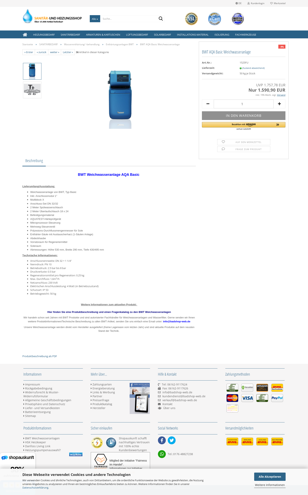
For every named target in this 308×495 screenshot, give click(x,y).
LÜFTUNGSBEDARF (137, 34)
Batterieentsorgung (37, 412)
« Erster (28, 52)
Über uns (169, 408)
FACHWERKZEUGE (245, 34)
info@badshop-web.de (177, 392)
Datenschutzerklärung (35, 487)
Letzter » (68, 52)
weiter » (54, 52)
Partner (96, 396)
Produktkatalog (101, 404)
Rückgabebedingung (37, 388)
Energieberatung (103, 388)
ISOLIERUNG (221, 34)
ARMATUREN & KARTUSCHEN (103, 34)
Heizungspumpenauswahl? (42, 450)
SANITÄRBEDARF (70, 34)
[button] (243, 126)
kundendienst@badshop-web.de (183, 396)
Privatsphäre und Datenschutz (44, 404)
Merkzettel (278, 3)
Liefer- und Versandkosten (41, 408)
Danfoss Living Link (36, 446)
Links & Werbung (103, 392)
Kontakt (167, 404)
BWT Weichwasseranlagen (41, 438)
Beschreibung (34, 160)
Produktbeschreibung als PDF (39, 356)
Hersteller (98, 408)
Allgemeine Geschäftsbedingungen (47, 400)
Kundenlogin (256, 3)
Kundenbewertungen (133, 450)
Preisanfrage (100, 400)
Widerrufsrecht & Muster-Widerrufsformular (41, 394)
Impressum (31, 384)
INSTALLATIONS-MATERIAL (193, 34)
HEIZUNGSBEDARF (44, 34)
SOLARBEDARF (162, 34)
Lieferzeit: (208, 68)
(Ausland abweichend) (253, 67)
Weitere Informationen (270, 485)
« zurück (41, 52)
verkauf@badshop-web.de (179, 400)
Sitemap (29, 416)
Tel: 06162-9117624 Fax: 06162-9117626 (173, 388)
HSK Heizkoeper (34, 442)
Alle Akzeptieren (270, 476)
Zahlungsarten (101, 384)
